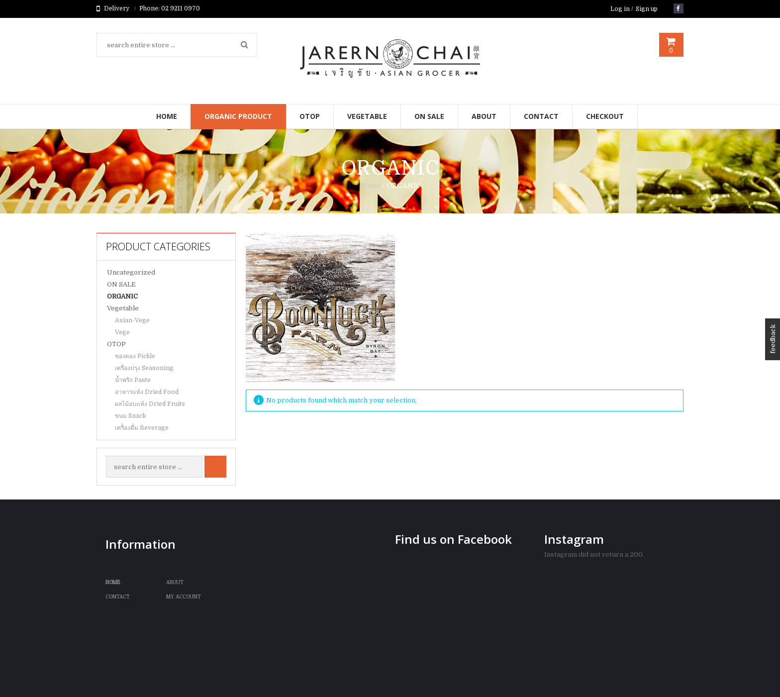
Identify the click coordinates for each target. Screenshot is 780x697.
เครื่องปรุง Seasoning (144, 368)
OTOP (116, 344)
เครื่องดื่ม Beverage (142, 427)
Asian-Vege (132, 320)
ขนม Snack (130, 415)
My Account (183, 596)
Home (370, 186)
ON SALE (121, 284)
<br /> (464, 617)
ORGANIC (122, 296)
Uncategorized (131, 272)
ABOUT (175, 582)
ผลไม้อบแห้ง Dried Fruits (150, 403)
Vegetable (123, 308)
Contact (117, 596)
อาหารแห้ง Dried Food (147, 392)
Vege (122, 332)
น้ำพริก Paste (133, 380)
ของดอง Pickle (135, 356)
